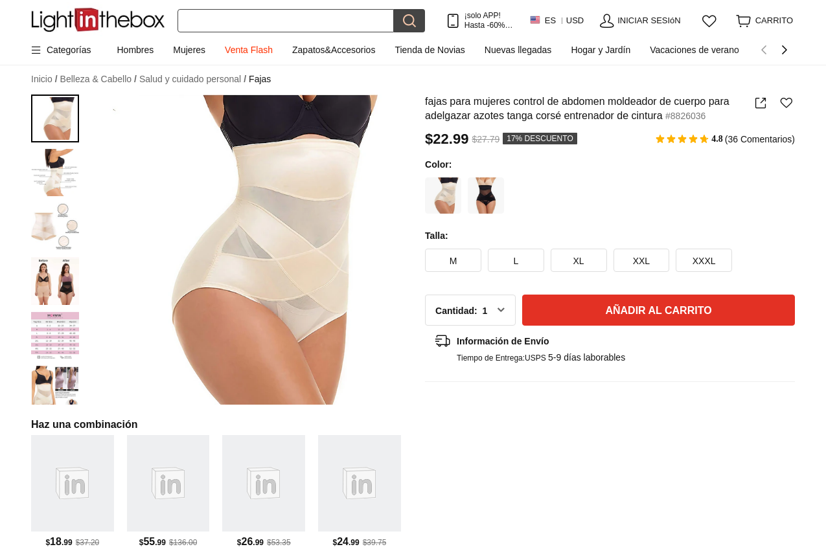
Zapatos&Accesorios (333, 50)
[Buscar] (286, 20)
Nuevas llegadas (518, 50)
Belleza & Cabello (98, 79)
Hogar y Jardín (600, 50)
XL (578, 261)
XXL (641, 261)
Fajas (260, 79)
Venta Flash (249, 50)
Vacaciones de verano (694, 50)
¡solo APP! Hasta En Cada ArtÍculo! (489, 20)
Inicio (44, 79)
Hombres (135, 50)
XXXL (704, 261)
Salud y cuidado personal (192, 79)
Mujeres (189, 50)
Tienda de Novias (430, 50)
